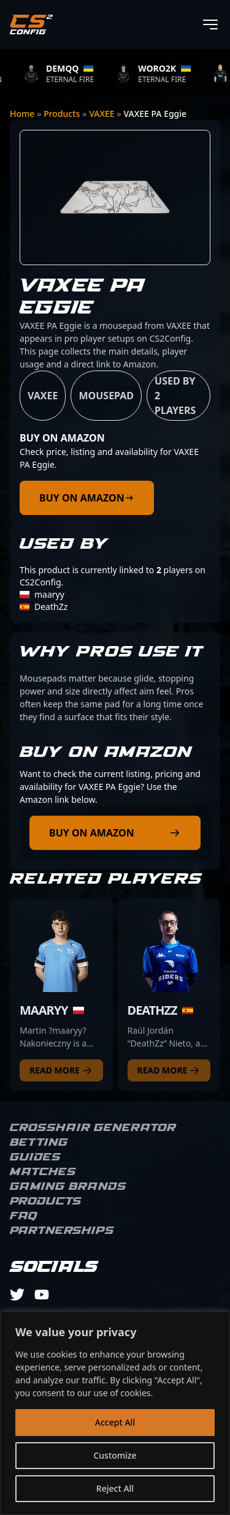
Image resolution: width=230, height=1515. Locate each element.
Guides (35, 1157)
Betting (39, 1142)
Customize (114, 1455)
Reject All (115, 1488)
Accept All (115, 1422)
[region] (115, 1413)
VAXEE (101, 113)
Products (62, 113)
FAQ (23, 1216)
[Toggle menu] (210, 24)
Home (22, 113)
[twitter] (17, 1294)
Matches (43, 1172)
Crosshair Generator (93, 1128)
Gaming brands (68, 1186)
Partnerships (62, 1231)
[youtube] (41, 1294)
